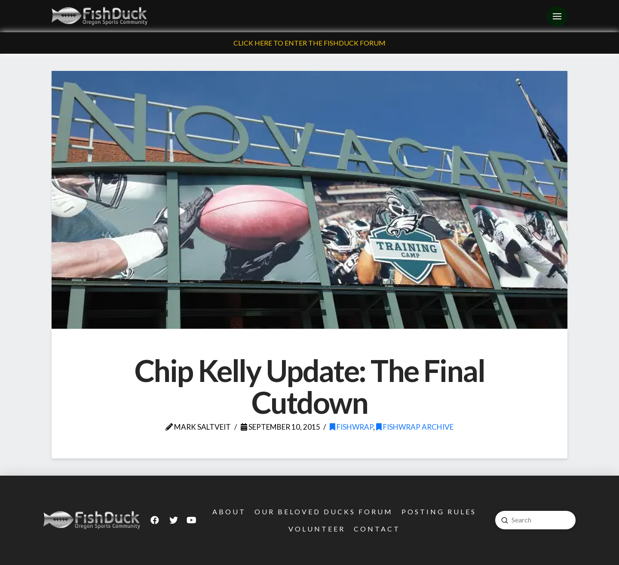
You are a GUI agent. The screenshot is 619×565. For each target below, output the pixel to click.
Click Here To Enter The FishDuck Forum (309, 43)
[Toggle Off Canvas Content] (557, 16)
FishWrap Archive (415, 426)
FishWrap (351, 426)
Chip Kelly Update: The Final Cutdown (309, 386)
